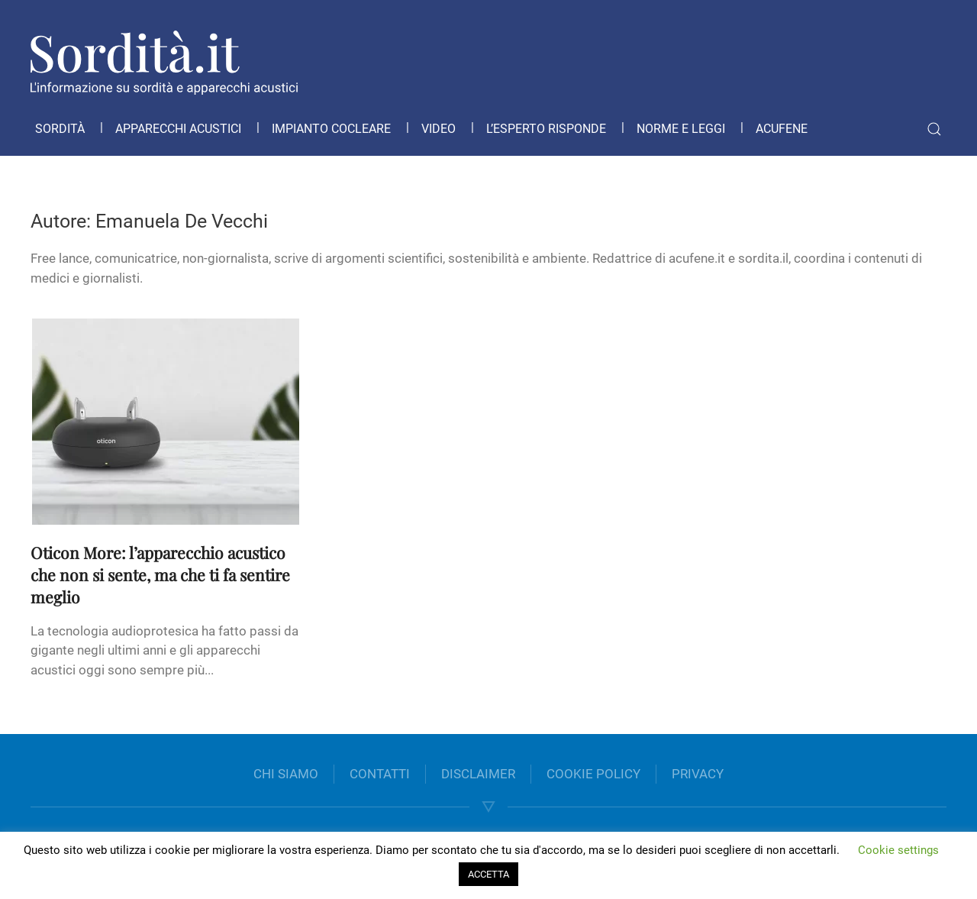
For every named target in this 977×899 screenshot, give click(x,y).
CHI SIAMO (285, 773)
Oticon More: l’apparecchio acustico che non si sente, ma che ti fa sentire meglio (160, 574)
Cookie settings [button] (898, 850)
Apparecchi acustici (178, 128)
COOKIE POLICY (593, 773)
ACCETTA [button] (488, 874)
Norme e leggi (681, 128)
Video (438, 128)
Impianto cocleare (331, 128)
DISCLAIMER (478, 773)
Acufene (782, 128)
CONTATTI (380, 773)
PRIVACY (698, 773)
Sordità (60, 128)
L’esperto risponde (546, 128)
